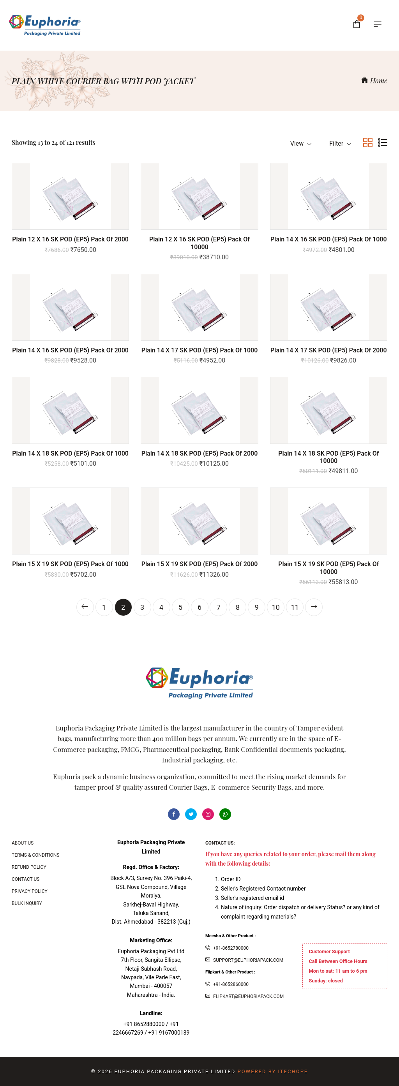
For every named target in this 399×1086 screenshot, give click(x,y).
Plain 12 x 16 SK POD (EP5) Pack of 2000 (70, 239)
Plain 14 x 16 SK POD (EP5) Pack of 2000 (70, 350)
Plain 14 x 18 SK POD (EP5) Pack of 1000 (70, 453)
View (301, 143)
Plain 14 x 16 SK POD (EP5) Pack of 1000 (328, 239)
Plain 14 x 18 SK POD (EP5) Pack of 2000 (199, 453)
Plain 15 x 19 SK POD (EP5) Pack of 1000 (70, 564)
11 (295, 607)
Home (374, 80)
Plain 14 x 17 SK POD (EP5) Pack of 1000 (199, 350)
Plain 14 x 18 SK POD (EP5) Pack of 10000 (328, 457)
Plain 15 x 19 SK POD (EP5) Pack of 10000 (328, 567)
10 (276, 607)
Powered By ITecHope (272, 1071)
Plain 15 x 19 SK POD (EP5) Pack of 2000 (199, 564)
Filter (340, 143)
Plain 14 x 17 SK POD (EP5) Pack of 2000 (328, 350)
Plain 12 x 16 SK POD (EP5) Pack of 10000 (199, 243)
